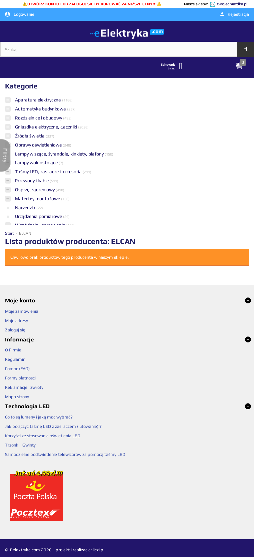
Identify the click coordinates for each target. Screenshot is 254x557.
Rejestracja (234, 14)
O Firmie (13, 349)
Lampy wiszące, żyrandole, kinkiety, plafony (60, 154)
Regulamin (15, 359)
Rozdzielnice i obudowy (39, 117)
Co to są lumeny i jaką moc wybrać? (39, 417)
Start (10, 233)
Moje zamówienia (21, 311)
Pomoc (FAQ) (17, 368)
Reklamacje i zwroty (24, 387)
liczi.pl (98, 549)
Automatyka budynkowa (41, 108)
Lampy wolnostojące (37, 162)
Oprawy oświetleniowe (39, 145)
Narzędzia (25, 207)
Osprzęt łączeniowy (35, 189)
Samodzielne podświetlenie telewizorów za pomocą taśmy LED (65, 454)
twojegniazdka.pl (232, 4)
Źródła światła (30, 135)
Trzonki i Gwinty (20, 445)
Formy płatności (20, 377)
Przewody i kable (32, 180)
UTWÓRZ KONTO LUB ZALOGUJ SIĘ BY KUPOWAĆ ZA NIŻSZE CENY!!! (92, 4)
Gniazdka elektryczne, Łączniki (46, 126)
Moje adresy (16, 320)
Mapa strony (17, 396)
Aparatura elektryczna (38, 99)
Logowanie (19, 14)
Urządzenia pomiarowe (39, 216)
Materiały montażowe (38, 198)
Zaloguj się (15, 329)
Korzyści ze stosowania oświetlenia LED (42, 435)
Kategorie (21, 86)
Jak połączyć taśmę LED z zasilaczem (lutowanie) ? (53, 426)
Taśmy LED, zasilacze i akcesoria (49, 171)
